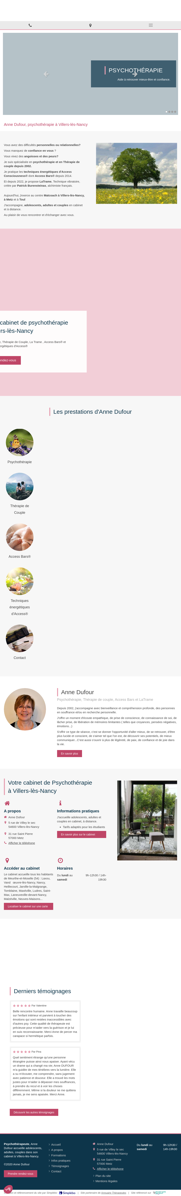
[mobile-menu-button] (151, 25)
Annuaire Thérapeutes (113, 1192)
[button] (8, 1189)
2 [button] (169, 112)
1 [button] (166, 112)
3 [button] (172, 112)
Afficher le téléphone (21, 843)
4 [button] (175, 112)
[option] (90, 74)
